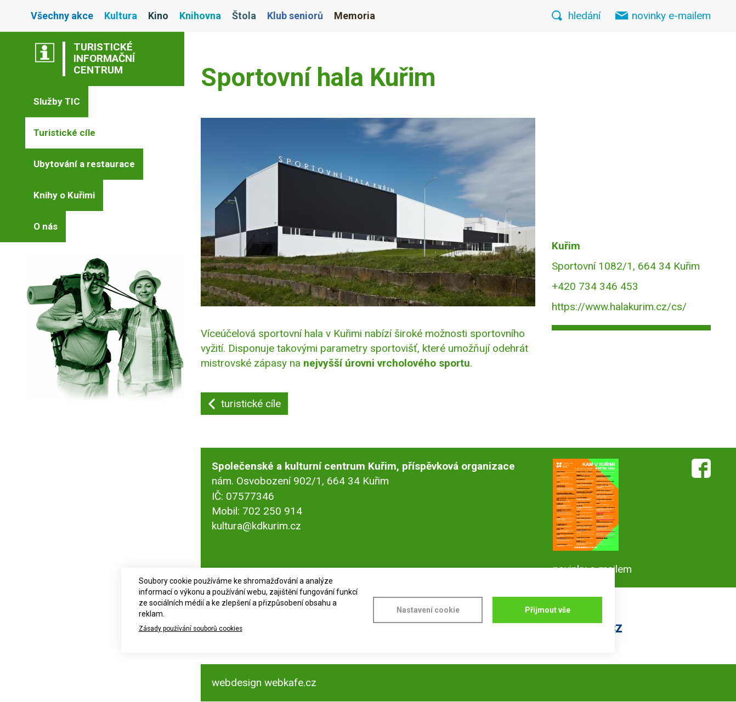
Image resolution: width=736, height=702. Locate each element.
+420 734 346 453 (595, 286)
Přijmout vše (547, 610)
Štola (244, 15)
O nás (45, 226)
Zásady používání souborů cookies (190, 628)
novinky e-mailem (671, 15)
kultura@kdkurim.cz (256, 526)
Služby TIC (56, 101)
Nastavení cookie (428, 610)
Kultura (120, 15)
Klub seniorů (295, 15)
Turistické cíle (64, 132)
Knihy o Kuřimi (64, 195)
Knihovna (200, 15)
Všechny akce (62, 15)
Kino (158, 15)
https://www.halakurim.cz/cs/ (619, 306)
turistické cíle (251, 403)
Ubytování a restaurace (84, 163)
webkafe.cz (290, 682)
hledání (584, 15)
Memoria (354, 15)
